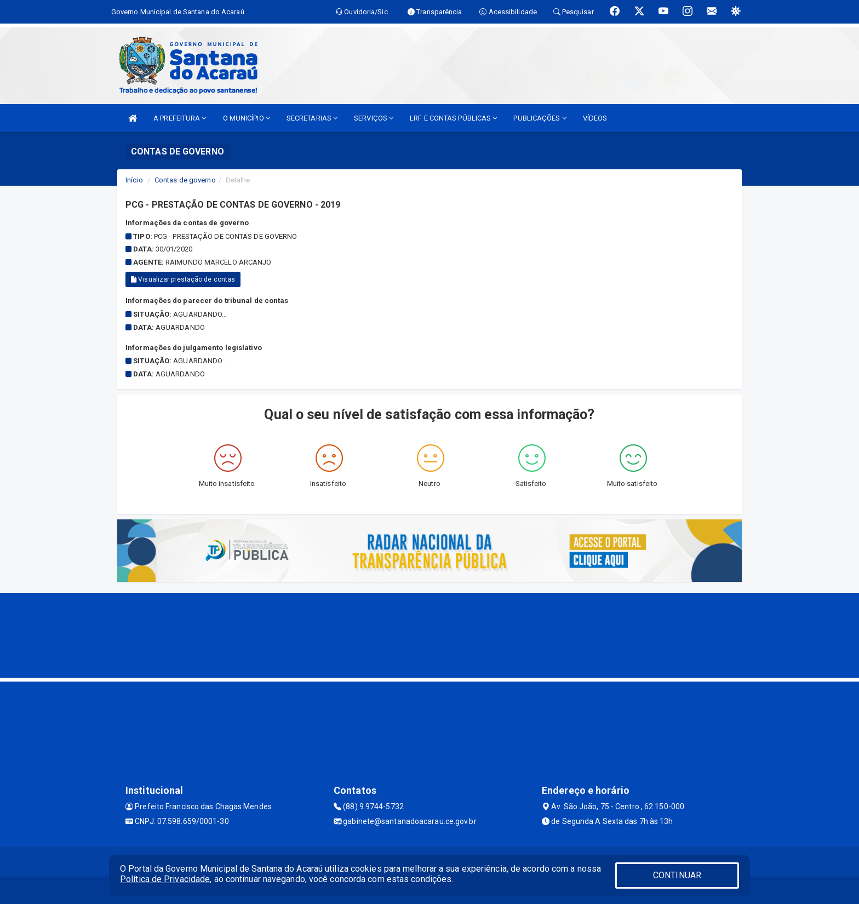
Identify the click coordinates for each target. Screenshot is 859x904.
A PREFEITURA (179, 118)
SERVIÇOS (373, 118)
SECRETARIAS (312, 118)
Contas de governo (185, 180)
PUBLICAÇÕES (539, 118)
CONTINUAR (677, 875)
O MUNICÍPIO (246, 118)
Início (134, 180)
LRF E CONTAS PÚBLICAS (453, 118)
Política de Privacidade (165, 879)
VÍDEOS (595, 118)
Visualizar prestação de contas (183, 279)
